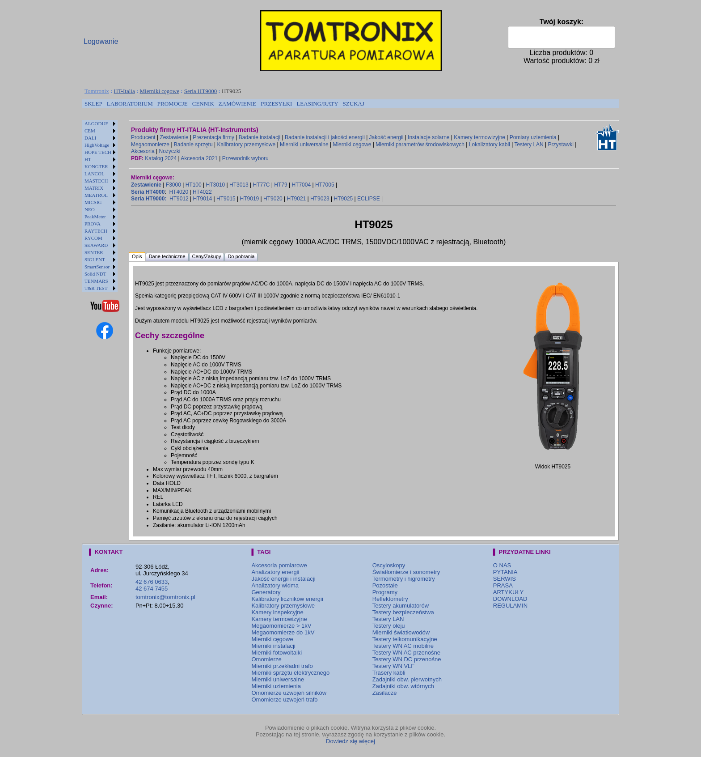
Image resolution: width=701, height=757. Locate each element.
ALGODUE (96, 123)
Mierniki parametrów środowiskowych (420, 144)
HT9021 (296, 199)
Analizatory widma (275, 585)
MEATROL (96, 195)
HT (87, 159)
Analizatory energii (275, 572)
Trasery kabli (388, 672)
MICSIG (93, 202)
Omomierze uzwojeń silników (288, 692)
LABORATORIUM (130, 103)
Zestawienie (174, 137)
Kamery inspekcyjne (277, 612)
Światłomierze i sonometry (406, 572)
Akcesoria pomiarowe (279, 565)
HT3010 (215, 185)
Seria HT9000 (200, 91)
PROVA (92, 223)
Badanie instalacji (259, 137)
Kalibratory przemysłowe (246, 144)
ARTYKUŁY (508, 592)
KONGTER (96, 166)
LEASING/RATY (317, 103)
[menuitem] (93, 103)
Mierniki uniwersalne (304, 144)
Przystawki (561, 144)
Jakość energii (386, 137)
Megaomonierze (150, 144)
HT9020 (273, 199)
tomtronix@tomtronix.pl (165, 597)
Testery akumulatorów (400, 605)
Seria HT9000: (148, 199)
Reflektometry (390, 598)
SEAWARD (96, 245)
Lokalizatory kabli (489, 144)
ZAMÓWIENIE (237, 103)
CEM (89, 130)
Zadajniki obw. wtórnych (403, 686)
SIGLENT (94, 259)
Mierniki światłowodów (401, 632)
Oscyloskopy (388, 565)
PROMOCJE (172, 103)
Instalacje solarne (428, 137)
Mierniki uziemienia (276, 686)
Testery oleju (388, 625)
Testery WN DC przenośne (406, 659)
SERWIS (504, 578)
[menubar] (224, 103)
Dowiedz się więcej (350, 741)
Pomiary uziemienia (533, 137)
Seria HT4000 (148, 192)
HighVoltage (96, 145)
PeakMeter (95, 216)
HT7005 (324, 185)
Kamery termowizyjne (479, 137)
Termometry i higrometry (403, 578)
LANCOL (94, 173)
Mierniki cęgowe (159, 91)
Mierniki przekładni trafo (281, 666)
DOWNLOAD (510, 598)
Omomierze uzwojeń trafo (284, 699)
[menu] (100, 206)
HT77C (261, 185)
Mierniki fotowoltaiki (276, 652)
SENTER (93, 252)
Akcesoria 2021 (199, 158)
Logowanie (101, 41)
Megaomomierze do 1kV (282, 632)
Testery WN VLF (393, 666)
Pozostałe (385, 585)
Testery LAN (528, 144)
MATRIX (93, 188)
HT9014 (202, 199)
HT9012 (179, 199)
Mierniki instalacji (273, 645)
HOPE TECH (97, 152)
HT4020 (178, 192)
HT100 (194, 185)
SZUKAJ (353, 103)
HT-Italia (124, 91)
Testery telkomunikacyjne (404, 639)
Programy (384, 592)
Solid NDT (95, 273)
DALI (90, 137)
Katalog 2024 (161, 158)
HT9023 (319, 199)
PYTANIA (505, 572)
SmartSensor (97, 266)
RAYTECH (95, 231)
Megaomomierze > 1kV (281, 625)
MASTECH (96, 180)
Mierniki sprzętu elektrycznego (290, 672)
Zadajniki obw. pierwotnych (407, 679)
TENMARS (96, 281)
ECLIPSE (368, 199)
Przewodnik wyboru (245, 158)
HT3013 (239, 185)
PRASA (503, 585)
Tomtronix (96, 91)
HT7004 (301, 185)
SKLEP (93, 103)
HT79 (280, 185)
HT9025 (343, 199)
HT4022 (202, 192)
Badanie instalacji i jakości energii (325, 137)
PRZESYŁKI (276, 103)
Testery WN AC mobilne (403, 645)
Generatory (265, 592)
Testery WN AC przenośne (406, 652)
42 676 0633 (151, 581)
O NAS (502, 565)
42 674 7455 (151, 588)
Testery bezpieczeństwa (403, 612)
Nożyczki (169, 151)
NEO (89, 209)
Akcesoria (143, 151)
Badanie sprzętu (193, 144)
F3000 (173, 185)
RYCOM (93, 238)
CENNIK (203, 103)
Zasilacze (384, 692)
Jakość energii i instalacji (283, 578)
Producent (143, 137)
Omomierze (266, 659)
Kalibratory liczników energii (287, 598)
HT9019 (249, 199)
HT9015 (226, 199)
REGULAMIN (510, 605)
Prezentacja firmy (213, 137)
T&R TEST (95, 288)
